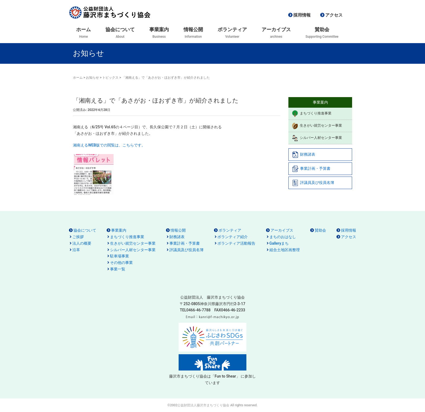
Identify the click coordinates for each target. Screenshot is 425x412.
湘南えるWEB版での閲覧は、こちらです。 (109, 145)
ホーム (78, 77)
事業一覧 (117, 269)
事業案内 (118, 230)
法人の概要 (81, 243)
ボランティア (229, 230)
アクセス (334, 15)
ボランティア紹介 (232, 237)
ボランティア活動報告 (236, 243)
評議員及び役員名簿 (313, 183)
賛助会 (320, 230)
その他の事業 (121, 262)
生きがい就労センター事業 (317, 126)
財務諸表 (303, 154)
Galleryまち (279, 243)
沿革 (76, 250)
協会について (84, 230)
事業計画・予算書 (311, 168)
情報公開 (178, 230)
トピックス (110, 77)
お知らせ (92, 77)
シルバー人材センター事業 (317, 138)
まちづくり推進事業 (311, 113)
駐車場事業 (119, 256)
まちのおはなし (282, 237)
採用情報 (302, 15)
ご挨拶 (78, 237)
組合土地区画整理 (284, 250)
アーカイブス (282, 230)
